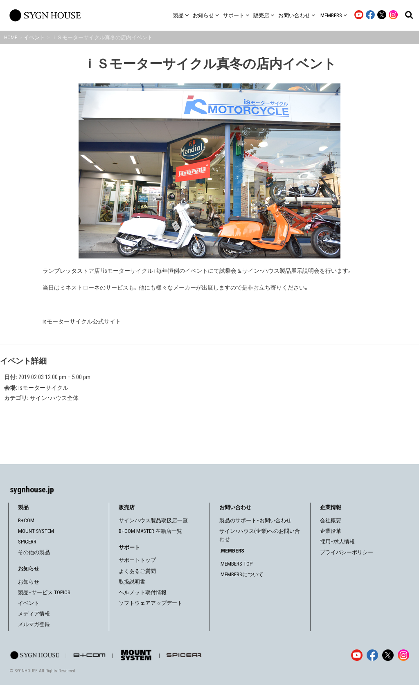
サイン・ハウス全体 (54, 398)
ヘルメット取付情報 (143, 592)
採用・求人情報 (337, 542)
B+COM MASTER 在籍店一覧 (150, 531)
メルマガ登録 (34, 624)
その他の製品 (34, 552)
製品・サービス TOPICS (44, 592)
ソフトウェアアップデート (150, 603)
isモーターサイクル (43, 387)
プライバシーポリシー (346, 552)
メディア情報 (34, 614)
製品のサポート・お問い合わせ (255, 520)
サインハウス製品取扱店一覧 (153, 520)
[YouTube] (357, 655)
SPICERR (27, 542)
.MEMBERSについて (241, 574)
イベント (28, 603)
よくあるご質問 (137, 571)
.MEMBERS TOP (235, 564)
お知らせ (28, 582)
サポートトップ (137, 560)
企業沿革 (330, 531)
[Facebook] (372, 655)
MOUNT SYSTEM (36, 531)
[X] (388, 655)
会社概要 (330, 520)
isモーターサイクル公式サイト (82, 321)
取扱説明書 (132, 582)
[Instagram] (403, 655)
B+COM (26, 520)
